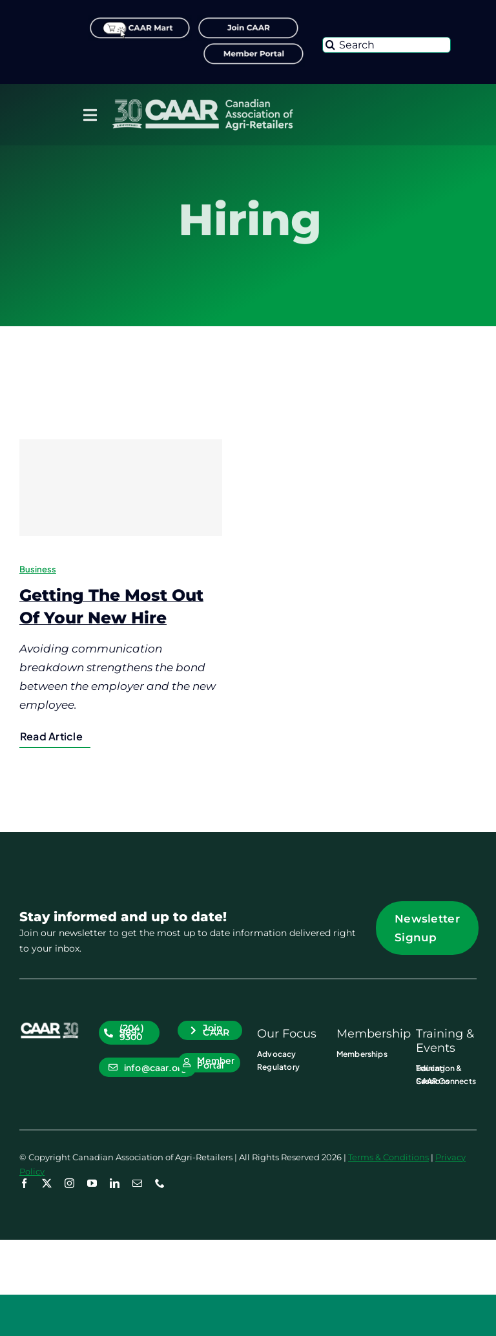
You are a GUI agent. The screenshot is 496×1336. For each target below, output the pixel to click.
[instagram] (69, 1183)
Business (37, 569)
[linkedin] (114, 1183)
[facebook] (24, 1183)
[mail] (137, 1183)
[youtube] (92, 1183)
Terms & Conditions (388, 1157)
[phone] (160, 1183)
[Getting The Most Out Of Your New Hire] (120, 487)
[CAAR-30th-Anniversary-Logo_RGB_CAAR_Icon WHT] (49, 1025)
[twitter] (47, 1183)
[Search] (386, 45)
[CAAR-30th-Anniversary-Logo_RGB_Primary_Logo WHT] (202, 101)
